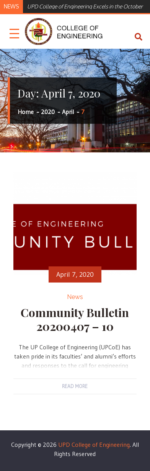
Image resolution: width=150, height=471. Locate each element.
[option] (85, 6)
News (75, 297)
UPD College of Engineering (94, 444)
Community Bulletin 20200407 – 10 (75, 319)
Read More (75, 386)
